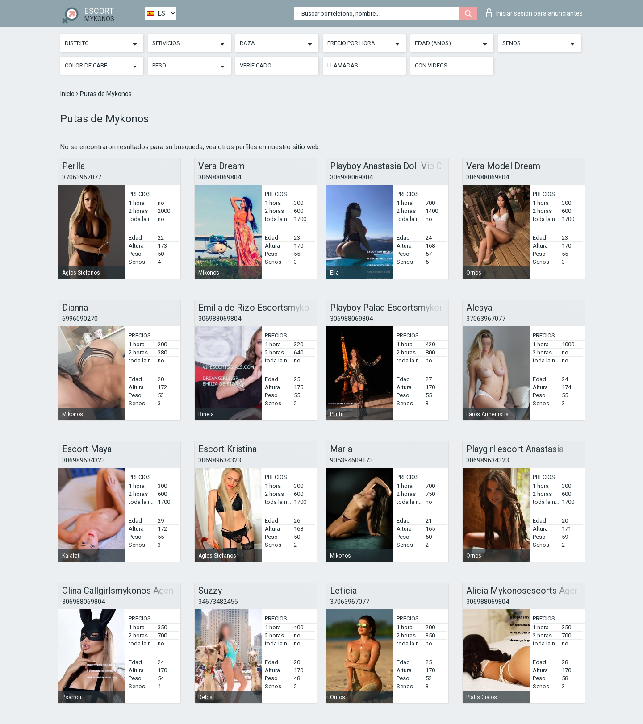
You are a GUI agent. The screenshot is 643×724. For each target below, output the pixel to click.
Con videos (431, 65)
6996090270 (80, 319)
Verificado (255, 65)
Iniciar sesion (534, 13)
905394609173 (351, 460)
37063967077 (81, 177)
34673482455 (218, 602)
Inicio (68, 93)
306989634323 (83, 460)
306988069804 (219, 177)
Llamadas (342, 65)
